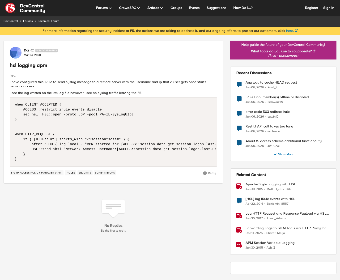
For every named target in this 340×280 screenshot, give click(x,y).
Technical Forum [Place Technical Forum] (48, 21)
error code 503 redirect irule (268, 112)
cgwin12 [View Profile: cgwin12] (273, 117)
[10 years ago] (254, 219)
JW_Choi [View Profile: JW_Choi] (274, 146)
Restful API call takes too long (269, 126)
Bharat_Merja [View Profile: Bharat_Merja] (275, 233)
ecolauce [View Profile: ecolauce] (274, 131)
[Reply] (209, 173)
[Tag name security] (85, 172)
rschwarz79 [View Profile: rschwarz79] (275, 102)
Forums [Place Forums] (28, 21)
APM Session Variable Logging (270, 243)
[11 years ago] (254, 204)
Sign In (328, 8)
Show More (283, 154)
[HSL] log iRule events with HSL (270, 199)
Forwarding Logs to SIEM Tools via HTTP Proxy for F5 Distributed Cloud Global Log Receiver (286, 228)
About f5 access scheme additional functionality (284, 141)
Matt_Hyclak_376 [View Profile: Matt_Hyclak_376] (279, 189)
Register (311, 8)
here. (290, 31)
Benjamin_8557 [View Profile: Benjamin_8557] (278, 204)
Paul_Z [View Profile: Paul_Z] (272, 87)
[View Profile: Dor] (15, 53)
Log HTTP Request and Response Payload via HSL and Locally (286, 214)
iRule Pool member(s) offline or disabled (277, 97)
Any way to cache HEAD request (271, 83)
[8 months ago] (254, 233)
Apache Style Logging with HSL (271, 184)
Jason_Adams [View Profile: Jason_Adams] (276, 218)
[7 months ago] (255, 87)
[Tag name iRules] (70, 172)
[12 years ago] (254, 189)
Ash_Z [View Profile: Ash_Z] (271, 248)
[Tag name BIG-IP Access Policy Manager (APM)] (37, 172)
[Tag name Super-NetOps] (105, 172)
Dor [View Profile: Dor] (26, 50)
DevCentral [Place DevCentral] (11, 21)
